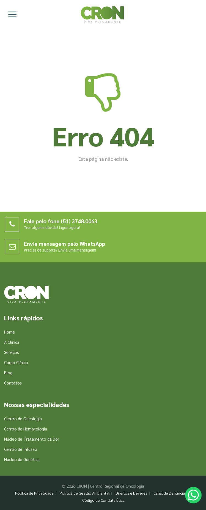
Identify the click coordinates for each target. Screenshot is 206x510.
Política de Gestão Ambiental (84, 492)
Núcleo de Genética (22, 459)
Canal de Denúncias (170, 492)
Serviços (11, 352)
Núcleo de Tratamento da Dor (31, 438)
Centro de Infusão (20, 449)
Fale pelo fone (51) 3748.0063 (60, 221)
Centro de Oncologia (23, 418)
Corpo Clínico (16, 362)
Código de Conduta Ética (103, 500)
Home (9, 331)
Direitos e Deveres (131, 492)
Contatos (13, 382)
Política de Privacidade (34, 492)
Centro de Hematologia (25, 428)
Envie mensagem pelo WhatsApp (64, 243)
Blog (8, 372)
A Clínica (11, 342)
